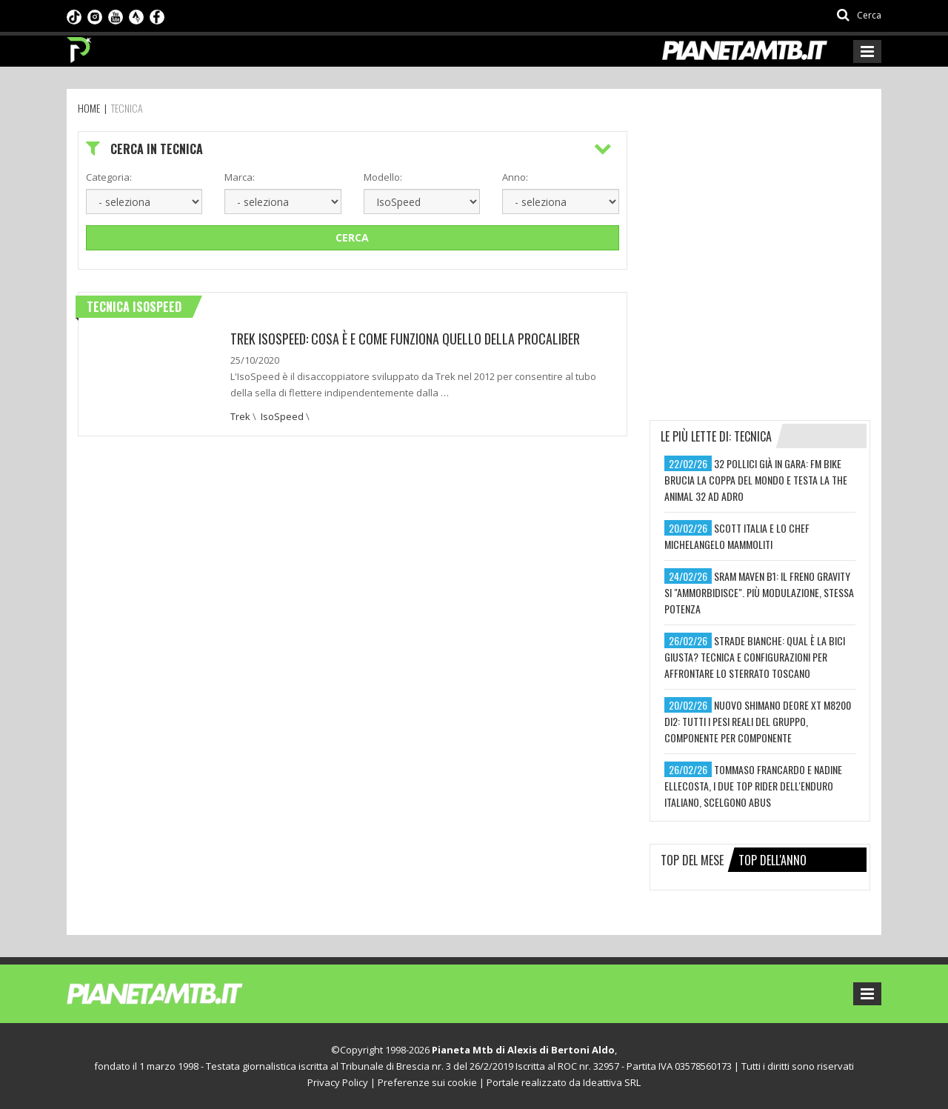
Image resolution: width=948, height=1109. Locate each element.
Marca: (239, 177)
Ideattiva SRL (612, 1082)
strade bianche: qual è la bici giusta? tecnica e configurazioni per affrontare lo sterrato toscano (754, 657)
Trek (240, 416)
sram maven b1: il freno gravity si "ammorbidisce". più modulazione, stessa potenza (759, 592)
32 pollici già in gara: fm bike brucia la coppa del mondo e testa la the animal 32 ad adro (755, 480)
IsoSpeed (282, 416)
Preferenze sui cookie (427, 1082)
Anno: (515, 177)
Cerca (352, 237)
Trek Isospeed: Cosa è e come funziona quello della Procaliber (405, 338)
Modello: (383, 177)
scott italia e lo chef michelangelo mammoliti (737, 536)
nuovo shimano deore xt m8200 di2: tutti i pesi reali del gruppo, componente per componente (757, 721)
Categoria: (109, 177)
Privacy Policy (337, 1082)
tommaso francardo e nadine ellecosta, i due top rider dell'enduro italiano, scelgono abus (753, 786)
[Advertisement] (761, 223)
